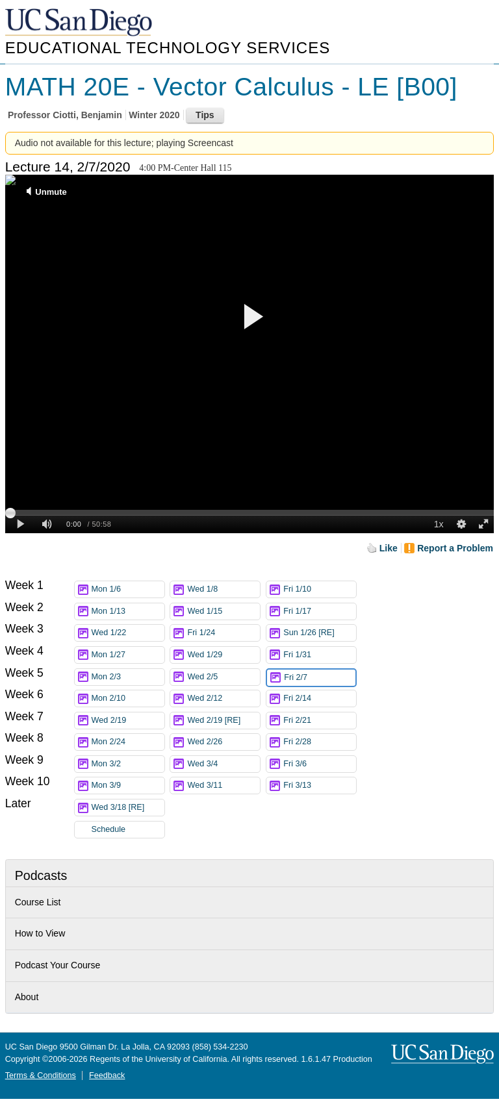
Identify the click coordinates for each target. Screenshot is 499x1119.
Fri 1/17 (319, 611)
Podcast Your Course (58, 965)
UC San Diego (80, 23)
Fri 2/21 (319, 720)
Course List (38, 902)
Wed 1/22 (128, 633)
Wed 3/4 (223, 764)
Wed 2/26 (223, 742)
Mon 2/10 (128, 698)
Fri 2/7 (319, 678)
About (27, 997)
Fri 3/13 (319, 785)
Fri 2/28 (319, 742)
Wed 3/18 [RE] (128, 807)
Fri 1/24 (223, 633)
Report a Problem (455, 548)
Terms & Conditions (40, 1075)
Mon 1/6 (128, 589)
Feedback (107, 1075)
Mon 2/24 (128, 742)
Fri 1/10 (319, 589)
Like (388, 548)
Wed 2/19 (128, 720)
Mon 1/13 (128, 611)
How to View (40, 933)
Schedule (109, 829)
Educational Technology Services (167, 48)
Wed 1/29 (223, 655)
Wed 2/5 (223, 677)
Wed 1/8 (223, 589)
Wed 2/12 (223, 698)
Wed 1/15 (223, 611)
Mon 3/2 (128, 764)
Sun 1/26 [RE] (319, 633)
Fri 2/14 (319, 698)
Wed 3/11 (223, 785)
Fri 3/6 (319, 764)
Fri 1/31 (319, 655)
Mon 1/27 (128, 655)
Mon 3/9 (128, 785)
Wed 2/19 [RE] (223, 720)
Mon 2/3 (128, 677)
